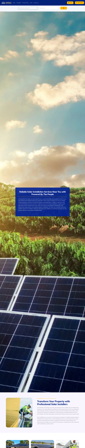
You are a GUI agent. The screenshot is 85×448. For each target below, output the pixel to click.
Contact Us (36, 2)
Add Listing (79, 2)
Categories (18, 2)
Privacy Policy (25, 2)
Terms (31, 2)
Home (14, 2)
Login (70, 2)
